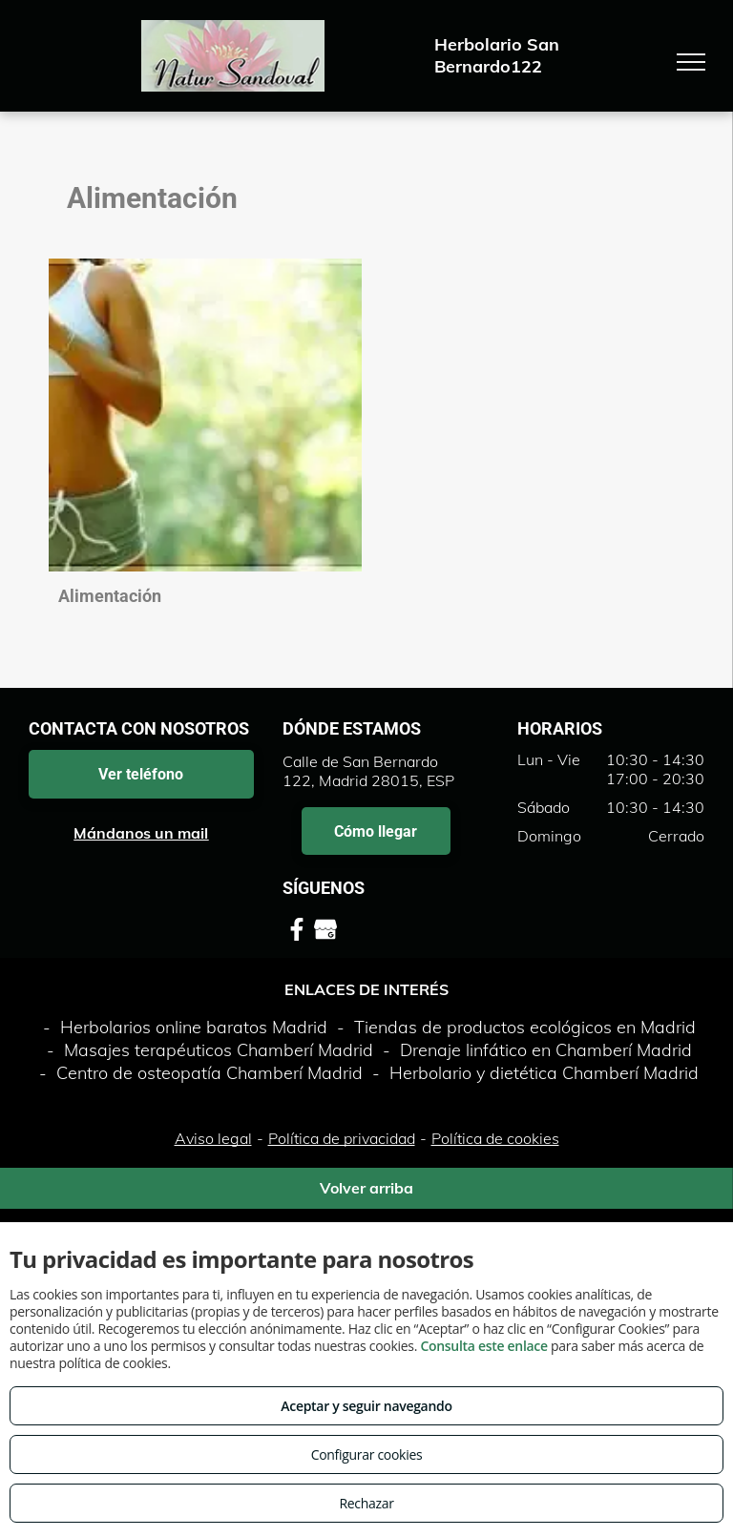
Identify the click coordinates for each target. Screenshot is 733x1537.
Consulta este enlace (483, 1346)
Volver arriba (366, 1187)
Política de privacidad (341, 1138)
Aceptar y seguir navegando (366, 1406)
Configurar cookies (367, 1454)
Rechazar (366, 1503)
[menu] (691, 62)
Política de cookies (495, 1138)
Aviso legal (213, 1138)
